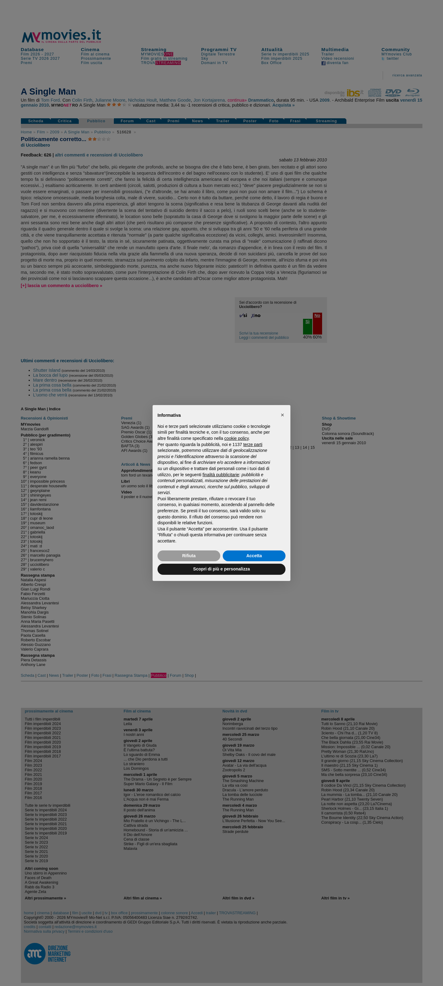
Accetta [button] (254, 555)
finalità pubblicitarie (220, 474)
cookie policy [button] (236, 438)
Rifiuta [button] (189, 555)
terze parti (252, 444)
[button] (282, 415)
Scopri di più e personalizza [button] (221, 568)
